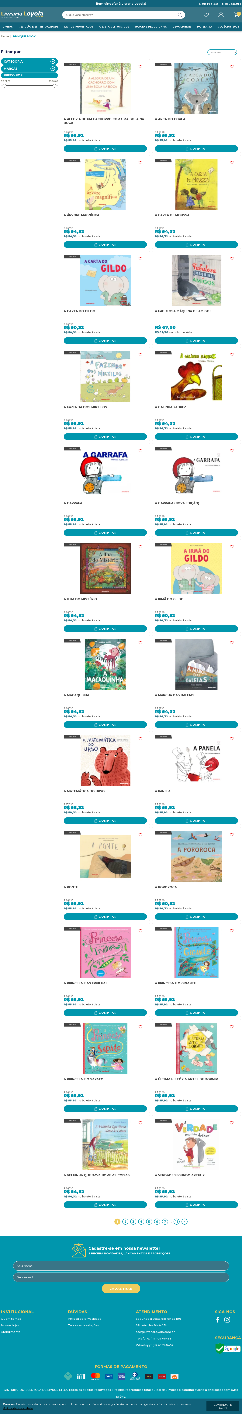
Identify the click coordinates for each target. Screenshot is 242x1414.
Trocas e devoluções (83, 1325)
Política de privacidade (85, 1318)
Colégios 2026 (228, 26)
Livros (8, 26)
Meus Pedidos (208, 3)
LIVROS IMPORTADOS (78, 26)
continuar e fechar (223, 1406)
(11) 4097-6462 (163, 1345)
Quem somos (11, 1318)
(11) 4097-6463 (160, 1338)
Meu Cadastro (231, 3)
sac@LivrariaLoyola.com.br (155, 1332)
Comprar (108, 148)
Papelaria (204, 26)
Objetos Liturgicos (114, 26)
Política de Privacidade (18, 1408)
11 (176, 1221)
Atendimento (10, 1332)
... (171, 1221)
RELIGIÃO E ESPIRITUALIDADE (39, 26)
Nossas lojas (10, 1325)
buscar (180, 15)
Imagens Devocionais (151, 26)
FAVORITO (140, 66)
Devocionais (182, 26)
